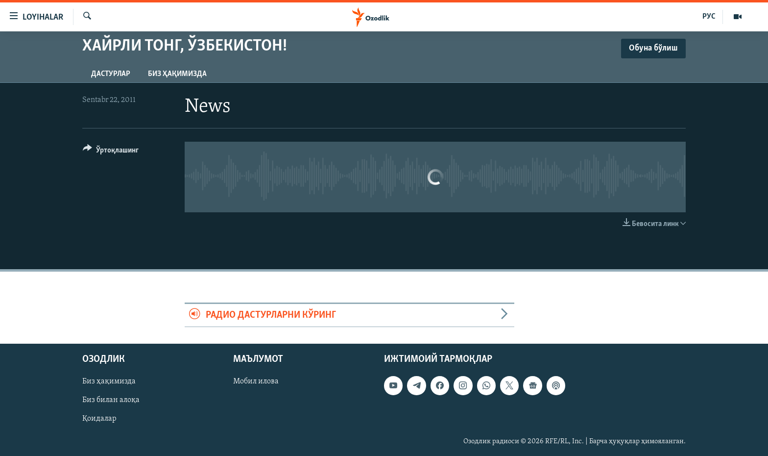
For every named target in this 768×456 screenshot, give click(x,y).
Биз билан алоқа (111, 401)
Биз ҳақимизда (177, 74)
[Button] (111, 152)
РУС (709, 17)
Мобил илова (256, 382)
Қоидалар (99, 419)
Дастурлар (110, 74)
